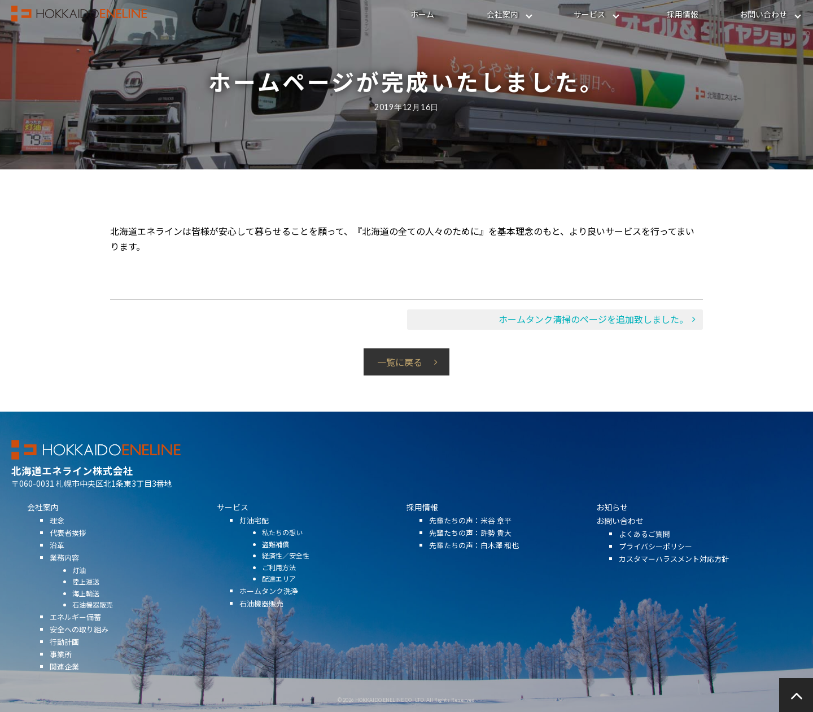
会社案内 (502, 14)
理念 (57, 533)
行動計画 (64, 654)
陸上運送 (85, 594)
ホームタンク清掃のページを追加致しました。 (593, 319)
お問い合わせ (763, 14)
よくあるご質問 (644, 546)
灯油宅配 (254, 533)
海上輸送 (85, 605)
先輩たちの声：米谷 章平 (470, 533)
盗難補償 (275, 557)
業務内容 (64, 570)
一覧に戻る (399, 362)
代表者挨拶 (68, 545)
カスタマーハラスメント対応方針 (674, 571)
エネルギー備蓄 (75, 629)
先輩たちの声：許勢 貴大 (470, 545)
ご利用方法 (279, 580)
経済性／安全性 (285, 568)
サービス (589, 14)
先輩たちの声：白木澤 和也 (474, 558)
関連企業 (64, 679)
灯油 (79, 582)
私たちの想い (282, 545)
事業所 (61, 667)
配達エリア (279, 591)
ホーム (422, 14)
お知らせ (612, 520)
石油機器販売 (92, 617)
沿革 (57, 558)
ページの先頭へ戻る (796, 695)
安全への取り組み (79, 642)
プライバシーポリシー (655, 559)
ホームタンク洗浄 (268, 604)
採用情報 (682, 14)
